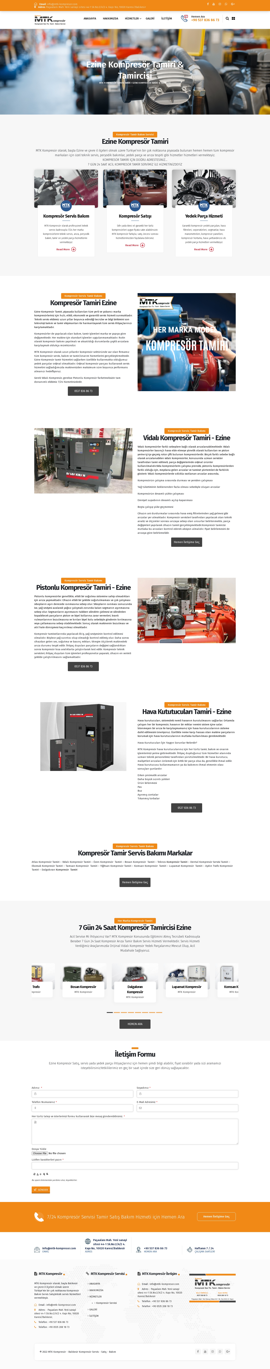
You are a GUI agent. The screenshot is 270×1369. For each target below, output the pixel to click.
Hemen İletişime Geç (216, 1216)
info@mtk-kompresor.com (55, 4)
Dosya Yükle (39, 1149)
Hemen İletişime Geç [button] (187, 542)
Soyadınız (143, 1087)
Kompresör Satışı (135, 216)
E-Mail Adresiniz (147, 1102)
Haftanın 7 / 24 (210, 1250)
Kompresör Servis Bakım (66, 216)
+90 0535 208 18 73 (59, 1327)
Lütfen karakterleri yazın (48, 1159)
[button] (110, 1012)
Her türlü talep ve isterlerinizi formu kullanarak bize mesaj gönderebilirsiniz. (78, 1116)
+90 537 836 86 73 (205, 20)
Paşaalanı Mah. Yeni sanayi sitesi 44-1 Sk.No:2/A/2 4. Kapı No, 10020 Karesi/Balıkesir (90, 7)
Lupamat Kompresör (186, 987)
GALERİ (150, 18)
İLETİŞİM (166, 18)
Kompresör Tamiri (177, 861)
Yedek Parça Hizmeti (203, 216)
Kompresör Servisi (106, 1303)
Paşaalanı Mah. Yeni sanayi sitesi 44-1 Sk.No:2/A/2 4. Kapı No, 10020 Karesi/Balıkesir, (56, 1313)
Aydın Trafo (32, 987)
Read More (66, 249)
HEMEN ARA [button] (135, 1024)
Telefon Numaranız (44, 1102)
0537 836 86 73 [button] (83, 391)
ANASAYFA (90, 18)
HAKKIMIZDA (110, 18)
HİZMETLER (132, 18)
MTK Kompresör (32, 992)
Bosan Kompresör (83, 987)
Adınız (37, 1087)
